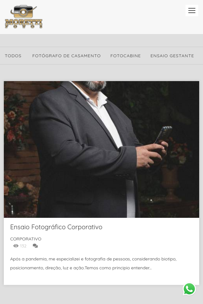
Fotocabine (125, 55)
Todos (13, 55)
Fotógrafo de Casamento (66, 55)
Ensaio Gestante (172, 55)
